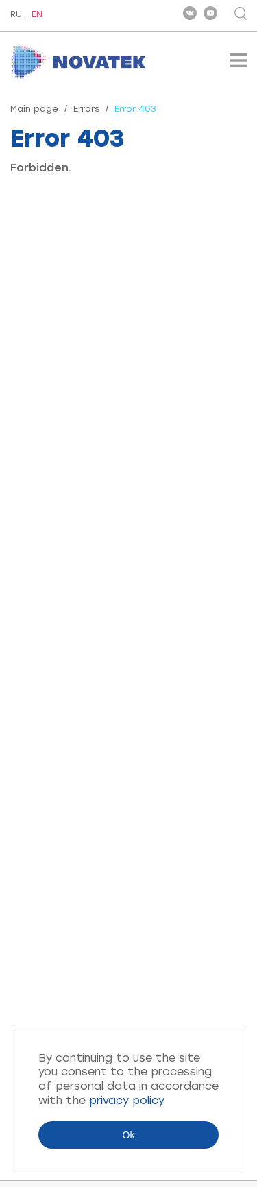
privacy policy (126, 1100)
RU (16, 15)
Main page (34, 108)
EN (37, 15)
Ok (129, 1134)
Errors (86, 108)
